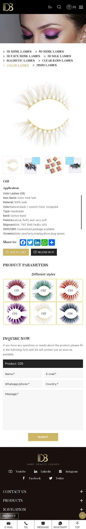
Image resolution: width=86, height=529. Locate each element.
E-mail (9, 527)
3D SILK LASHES (59, 56)
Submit (43, 437)
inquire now (46, 252)
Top (77, 527)
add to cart (18, 252)
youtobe (21, 471)
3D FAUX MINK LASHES (23, 56)
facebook (35, 478)
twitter (60, 478)
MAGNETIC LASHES (21, 60)
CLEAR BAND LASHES (57, 60)
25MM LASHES (46, 65)
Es (50, 7)
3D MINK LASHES (19, 51)
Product (9, 516)
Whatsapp (60, 527)
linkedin (46, 471)
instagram (72, 471)
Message (43, 527)
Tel (26, 527)
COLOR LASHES (18, 65)
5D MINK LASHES (51, 51)
